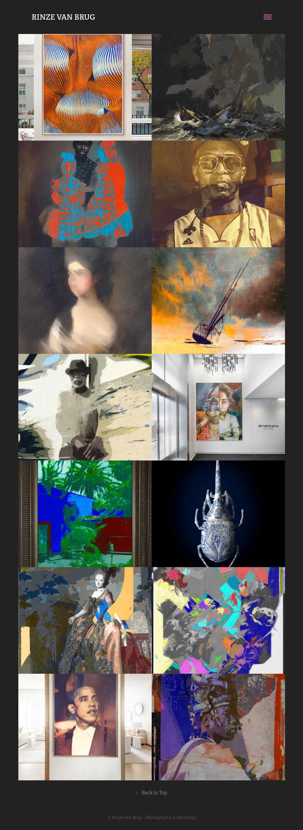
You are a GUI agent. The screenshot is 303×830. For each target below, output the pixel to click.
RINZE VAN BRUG (63, 17)
